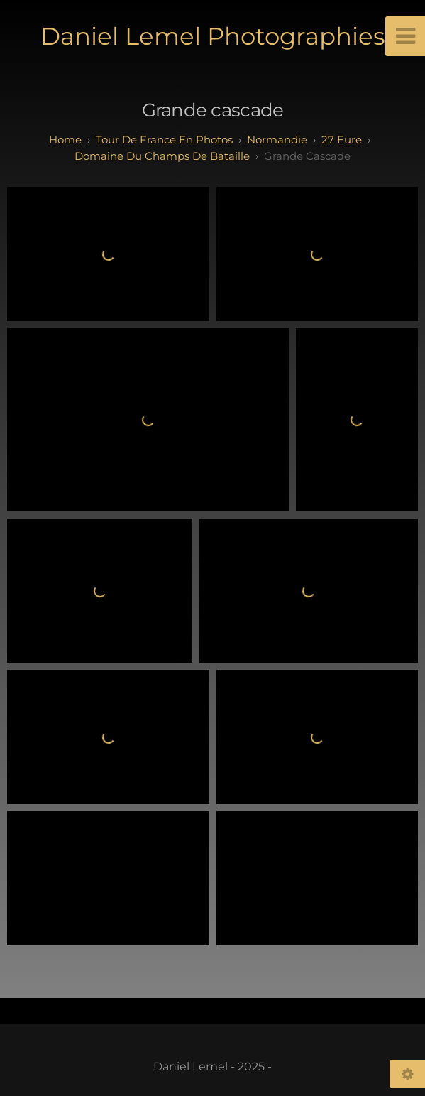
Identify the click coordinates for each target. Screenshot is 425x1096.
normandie (277, 139)
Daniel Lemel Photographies (212, 36)
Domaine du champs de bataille (162, 156)
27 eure (341, 139)
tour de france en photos (164, 139)
